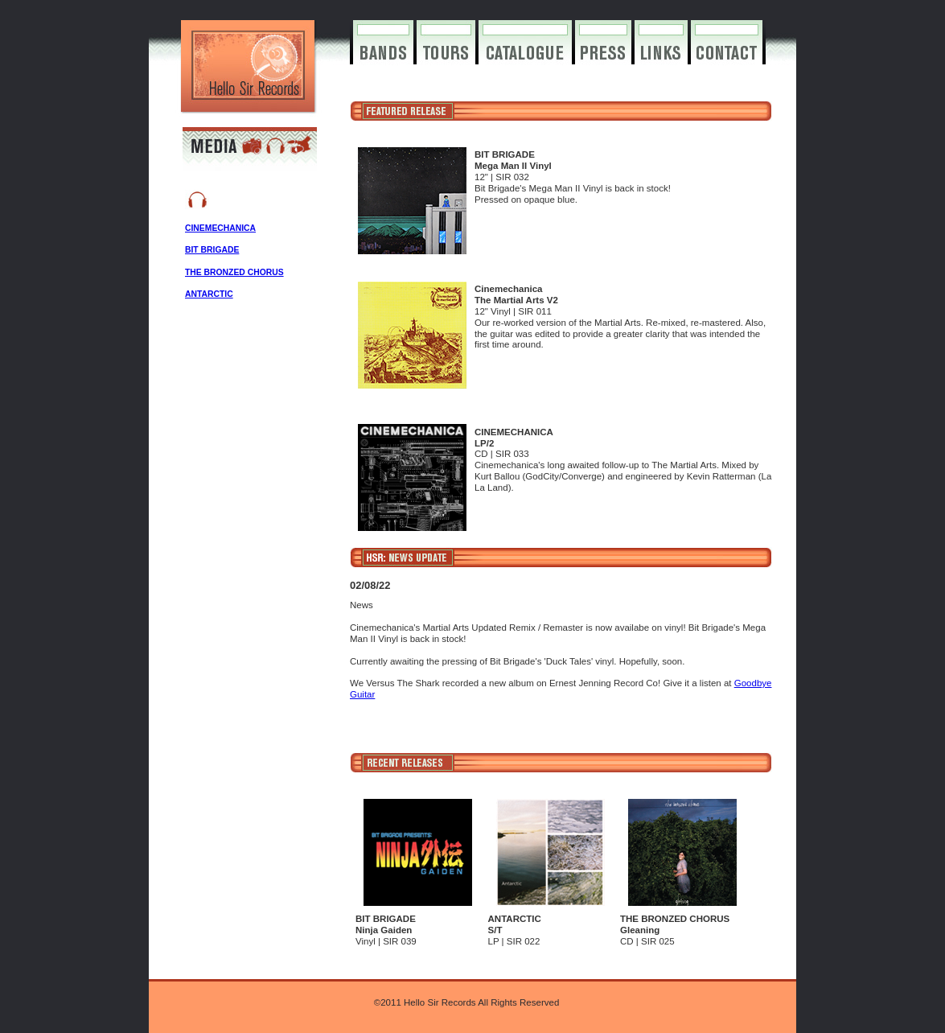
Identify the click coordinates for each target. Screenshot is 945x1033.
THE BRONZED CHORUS (234, 272)
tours (446, 52)
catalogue (525, 52)
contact (727, 52)
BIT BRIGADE (212, 249)
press (603, 52)
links (661, 52)
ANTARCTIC (209, 294)
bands (383, 52)
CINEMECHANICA (220, 228)
